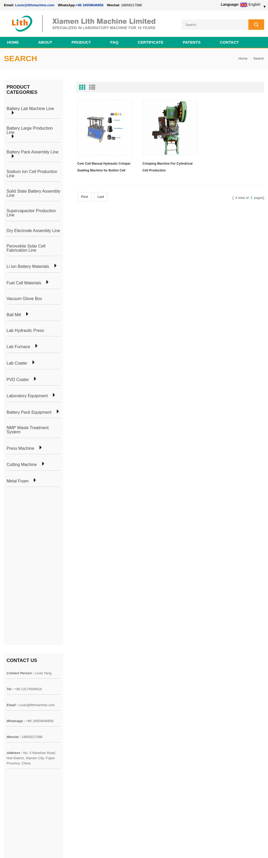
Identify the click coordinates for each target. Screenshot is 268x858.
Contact (229, 42)
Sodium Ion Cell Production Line (32, 174)
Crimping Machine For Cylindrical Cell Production (167, 167)
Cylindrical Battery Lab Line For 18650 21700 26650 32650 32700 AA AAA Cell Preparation (161, 730)
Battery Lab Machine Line (30, 109)
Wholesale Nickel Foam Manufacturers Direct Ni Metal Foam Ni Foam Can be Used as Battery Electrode (160, 793)
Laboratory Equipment (27, 396)
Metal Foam (18, 481)
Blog (7, 702)
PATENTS (191, 42)
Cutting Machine (22, 465)
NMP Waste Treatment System (28, 430)
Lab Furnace (18, 347)
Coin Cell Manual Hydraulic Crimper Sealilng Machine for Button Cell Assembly (104, 168)
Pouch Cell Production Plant (79, 683)
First (84, 197)
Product (81, 42)
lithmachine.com (120, 841)
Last (101, 197)
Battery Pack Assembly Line (32, 152)
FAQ (114, 42)
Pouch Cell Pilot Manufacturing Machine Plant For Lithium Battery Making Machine (161, 751)
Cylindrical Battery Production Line (84, 711)
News (8, 692)
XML (8, 720)
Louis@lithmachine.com (37, 550)
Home (13, 42)
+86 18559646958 (89, 5)
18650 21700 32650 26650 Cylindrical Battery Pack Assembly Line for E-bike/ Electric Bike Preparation (160, 679)
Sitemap (10, 711)
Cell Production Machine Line (181, 847)
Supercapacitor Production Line (31, 213)
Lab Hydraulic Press (25, 331)
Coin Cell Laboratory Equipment (82, 702)
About (45, 42)
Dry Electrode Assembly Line (33, 231)
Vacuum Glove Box (24, 299)
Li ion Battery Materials (28, 266)
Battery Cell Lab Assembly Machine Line (234, 847)
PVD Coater (18, 380)
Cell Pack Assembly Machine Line (133, 847)
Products (11, 683)
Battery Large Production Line (30, 130)
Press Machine (20, 448)
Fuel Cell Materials (24, 283)
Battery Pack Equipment (29, 412)
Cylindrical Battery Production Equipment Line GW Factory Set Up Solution (158, 772)
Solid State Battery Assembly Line (33, 193)
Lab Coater (17, 363)
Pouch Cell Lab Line (72, 692)
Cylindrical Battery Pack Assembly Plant (88, 673)
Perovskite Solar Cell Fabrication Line (26, 248)
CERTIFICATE (150, 42)
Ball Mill (14, 315)
